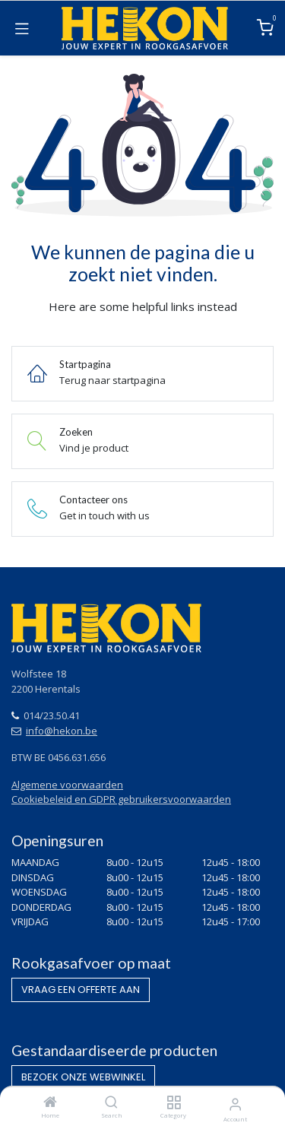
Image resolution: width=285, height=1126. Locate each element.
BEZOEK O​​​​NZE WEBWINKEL (83, 1077)
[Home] (50, 1103)
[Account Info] (235, 1103)
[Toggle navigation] (22, 28)
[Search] (111, 1103)
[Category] (173, 1103)
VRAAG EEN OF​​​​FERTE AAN (80, 989)
